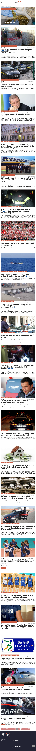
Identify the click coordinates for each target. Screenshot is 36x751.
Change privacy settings (18, 747)
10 (21, 728)
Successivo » (27, 728)
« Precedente (5, 728)
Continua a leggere (31, 47)
